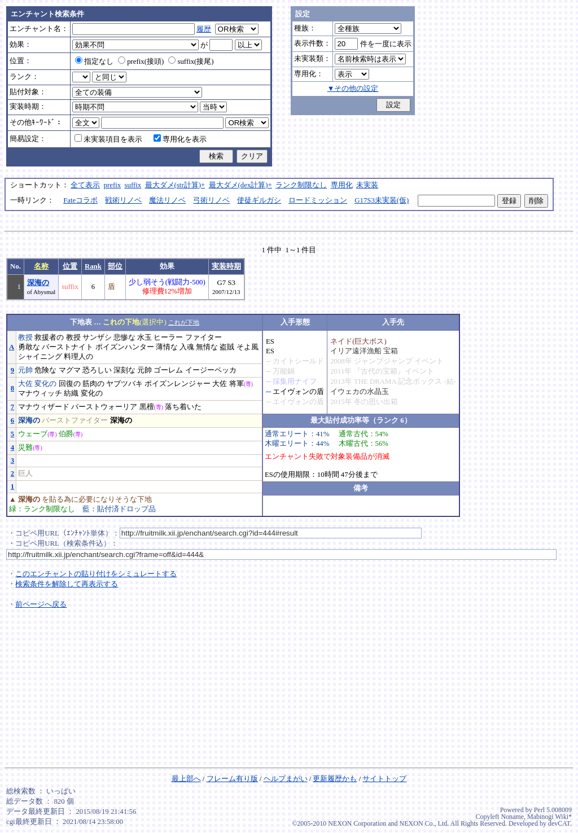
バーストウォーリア (104, 407)
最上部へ (186, 779)
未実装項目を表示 (108, 139)
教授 (25, 337)
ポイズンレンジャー (177, 384)
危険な (45, 370)
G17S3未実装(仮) (381, 200)
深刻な (124, 370)
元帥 (25, 370)
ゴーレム (168, 370)
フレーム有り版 (232, 779)
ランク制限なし (301, 185)
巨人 (25, 473)
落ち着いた (183, 407)
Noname (512, 817)
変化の (45, 384)
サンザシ (97, 337)
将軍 (236, 384)
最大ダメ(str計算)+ (175, 185)
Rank (93, 266)
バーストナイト (67, 347)
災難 (25, 447)
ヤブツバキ (124, 384)
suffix (133, 185)
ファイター (203, 337)
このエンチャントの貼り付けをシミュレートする (96, 574)
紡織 (71, 393)
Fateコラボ (80, 200)
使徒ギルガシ (259, 200)
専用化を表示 (180, 139)
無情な (207, 347)
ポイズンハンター (124, 347)
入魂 (186, 347)
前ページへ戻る (41, 604)
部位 (115, 266)
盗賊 (227, 347)
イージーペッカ (211, 370)
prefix (112, 185)
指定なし (94, 61)
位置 (70, 266)
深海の (38, 283)
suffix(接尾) (190, 61)
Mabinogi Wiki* (549, 817)
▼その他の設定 (353, 89)
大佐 (25, 384)
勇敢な (29, 347)
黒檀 (146, 407)
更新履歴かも (335, 779)
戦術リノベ (123, 200)
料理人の (78, 357)
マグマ (70, 370)
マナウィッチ (40, 393)
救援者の (49, 337)
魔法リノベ (167, 200)
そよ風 (248, 347)
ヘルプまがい (286, 779)
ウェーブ (32, 434)
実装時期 (226, 266)
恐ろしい (97, 370)
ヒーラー (168, 337)
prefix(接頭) (141, 61)
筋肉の (93, 384)
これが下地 (183, 322)
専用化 (342, 185)
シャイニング (40, 357)
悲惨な (124, 337)
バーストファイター (75, 420)
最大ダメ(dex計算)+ (240, 185)
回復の (70, 384)
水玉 (144, 337)
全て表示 (85, 185)
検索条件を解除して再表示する (66, 584)
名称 (41, 266)
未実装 (367, 185)
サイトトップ (384, 779)
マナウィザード (43, 407)
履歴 (203, 29)
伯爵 (66, 434)
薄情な (167, 347)
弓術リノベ (211, 200)
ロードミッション (317, 200)
